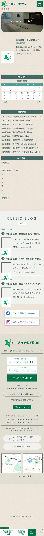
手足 (3, 194)
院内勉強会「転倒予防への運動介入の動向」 (19, 144)
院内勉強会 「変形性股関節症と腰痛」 (17, 128)
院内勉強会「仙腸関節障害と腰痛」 (16, 136)
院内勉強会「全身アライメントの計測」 (18, 124)
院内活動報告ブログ (9, 170)
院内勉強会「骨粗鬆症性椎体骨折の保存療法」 (20, 148)
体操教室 (5, 198)
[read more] (26, 53)
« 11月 (5, 102)
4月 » (39, 102)
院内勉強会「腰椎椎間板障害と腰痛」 (17, 132)
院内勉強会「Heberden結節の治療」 (16, 120)
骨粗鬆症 (5, 162)
